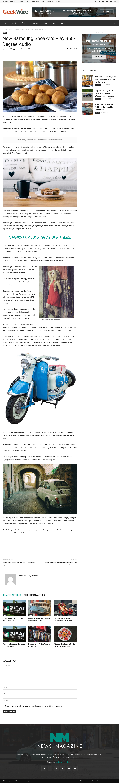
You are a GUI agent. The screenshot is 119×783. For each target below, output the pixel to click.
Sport (46, 23)
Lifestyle (25, 23)
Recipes (98, 99)
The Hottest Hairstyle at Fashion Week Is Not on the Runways (105, 79)
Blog (42, 1)
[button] (113, 23)
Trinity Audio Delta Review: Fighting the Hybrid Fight (20, 563)
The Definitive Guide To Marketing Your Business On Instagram (63, 620)
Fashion (36, 23)
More (64, 23)
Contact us (49, 1)
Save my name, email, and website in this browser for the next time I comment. (33, 706)
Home (6, 23)
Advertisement (34, 1)
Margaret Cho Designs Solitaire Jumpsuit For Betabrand (104, 107)
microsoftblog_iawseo (12, 49)
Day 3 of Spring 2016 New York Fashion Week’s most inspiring (104, 93)
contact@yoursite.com (64, 762)
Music (55, 23)
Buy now (57, 1)
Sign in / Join (24, 1)
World (15, 23)
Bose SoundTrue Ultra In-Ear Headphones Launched (61, 563)
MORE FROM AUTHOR (34, 595)
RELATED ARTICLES (12, 595)
